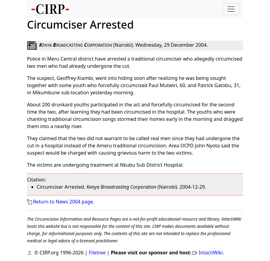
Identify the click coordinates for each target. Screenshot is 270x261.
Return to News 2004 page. (63, 201)
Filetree (97, 252)
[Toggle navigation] (231, 9)
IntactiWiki (211, 252)
